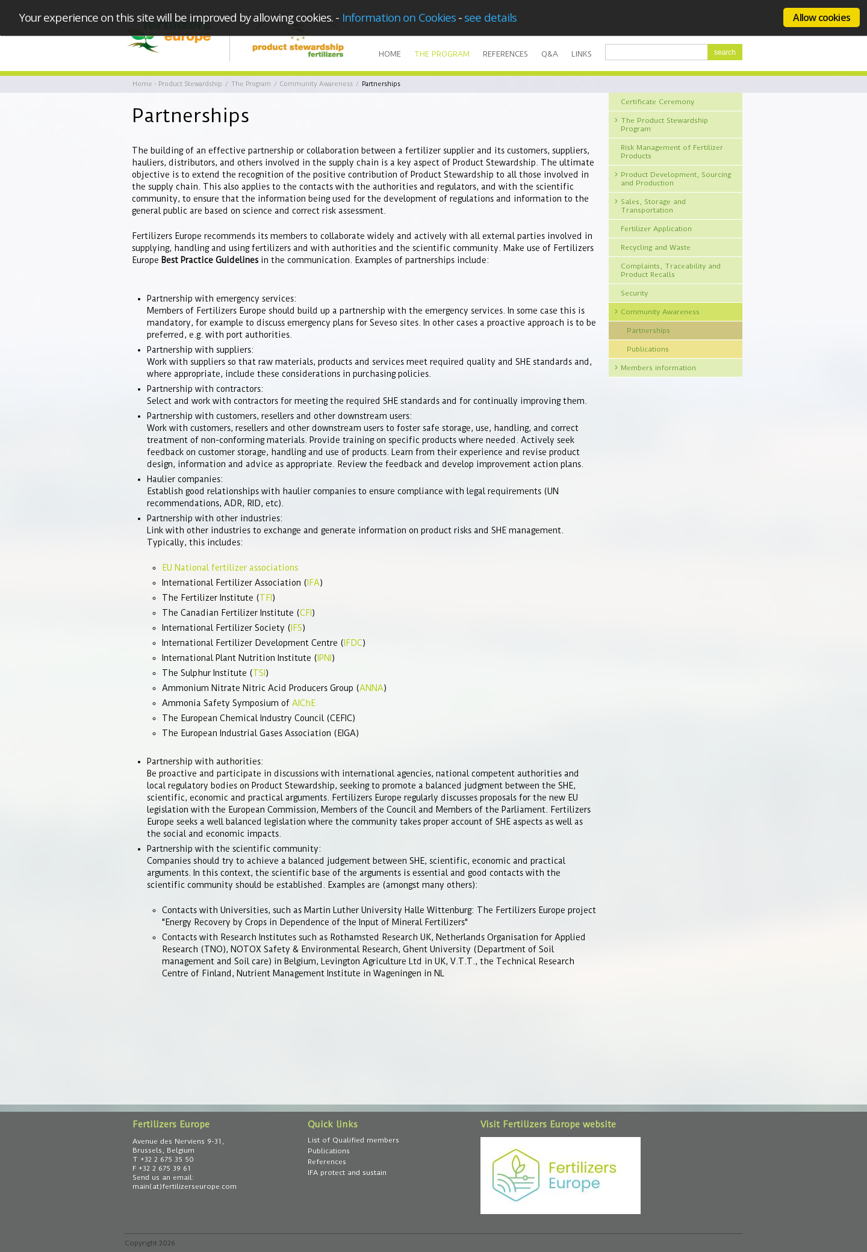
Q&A (549, 53)
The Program (442, 53)
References (505, 53)
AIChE (303, 703)
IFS (296, 628)
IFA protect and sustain (347, 1172)
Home (390, 53)
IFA (313, 582)
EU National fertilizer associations (230, 567)
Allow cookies (821, 17)
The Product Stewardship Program (664, 124)
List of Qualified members (353, 1140)
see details (490, 17)
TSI (259, 673)
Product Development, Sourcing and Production (676, 178)
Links (581, 53)
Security (634, 293)
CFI (306, 613)
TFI (265, 598)
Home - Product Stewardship (177, 84)
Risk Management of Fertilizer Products (672, 151)
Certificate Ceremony (657, 102)
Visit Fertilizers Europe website (548, 1124)
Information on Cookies (399, 17)
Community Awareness (316, 84)
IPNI (324, 658)
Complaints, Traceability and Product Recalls (671, 270)
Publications (648, 349)
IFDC (353, 643)
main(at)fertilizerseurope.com (184, 1186)
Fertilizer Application (656, 229)
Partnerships (648, 330)
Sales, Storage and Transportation (653, 205)
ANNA (371, 688)
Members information (658, 368)
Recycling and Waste (656, 247)
